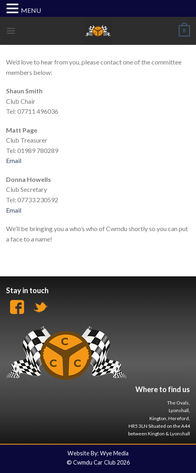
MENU (31, 10)
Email (13, 160)
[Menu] (11, 30)
